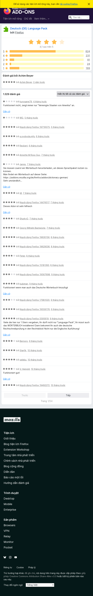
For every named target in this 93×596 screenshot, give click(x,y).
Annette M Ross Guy (30, 155)
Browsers (9, 525)
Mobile (8, 504)
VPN (6, 530)
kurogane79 (26, 101)
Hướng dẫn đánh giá (16, 482)
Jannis (23, 164)
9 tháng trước (58, 274)
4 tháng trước (40, 101)
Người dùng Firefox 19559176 (35, 309)
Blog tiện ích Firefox (16, 444)
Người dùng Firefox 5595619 (34, 318)
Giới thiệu (9, 438)
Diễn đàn (9, 471)
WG (21, 117)
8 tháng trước (57, 237)
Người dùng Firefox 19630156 (35, 237)
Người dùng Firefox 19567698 (35, 274)
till (21, 193)
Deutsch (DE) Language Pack (28, 28)
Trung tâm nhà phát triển (19, 455)
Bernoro (24, 341)
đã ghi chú (30, 573)
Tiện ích (9, 433)
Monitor (9, 541)
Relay (7, 536)
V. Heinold (25, 369)
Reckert (24, 145)
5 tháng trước (31, 117)
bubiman (24, 283)
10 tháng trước (34, 350)
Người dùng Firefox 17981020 (35, 300)
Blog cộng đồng (14, 466)
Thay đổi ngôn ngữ (13, 585)
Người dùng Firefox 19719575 (35, 127)
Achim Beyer (26, 82)
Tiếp (68, 395)
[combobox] (78, 17)
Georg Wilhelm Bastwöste (32, 228)
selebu (23, 359)
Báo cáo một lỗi (13, 477)
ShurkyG (24, 218)
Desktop (9, 498)
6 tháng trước (42, 136)
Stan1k (23, 350)
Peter (22, 256)
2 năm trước (39, 82)
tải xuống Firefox (69, 4)
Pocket (8, 547)
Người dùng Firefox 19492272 (35, 385)
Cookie (20, 567)
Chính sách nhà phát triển (19, 460)
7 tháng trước (48, 155)
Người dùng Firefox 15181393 (34, 265)
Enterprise (10, 509)
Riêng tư (8, 567)
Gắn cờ (6, 111)
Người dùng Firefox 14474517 (34, 202)
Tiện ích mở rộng (12, 18)
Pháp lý (32, 567)
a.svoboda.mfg (27, 136)
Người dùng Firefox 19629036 (35, 246)
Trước (24, 395)
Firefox (19, 32)
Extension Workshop (16, 449)
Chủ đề (28, 18)
